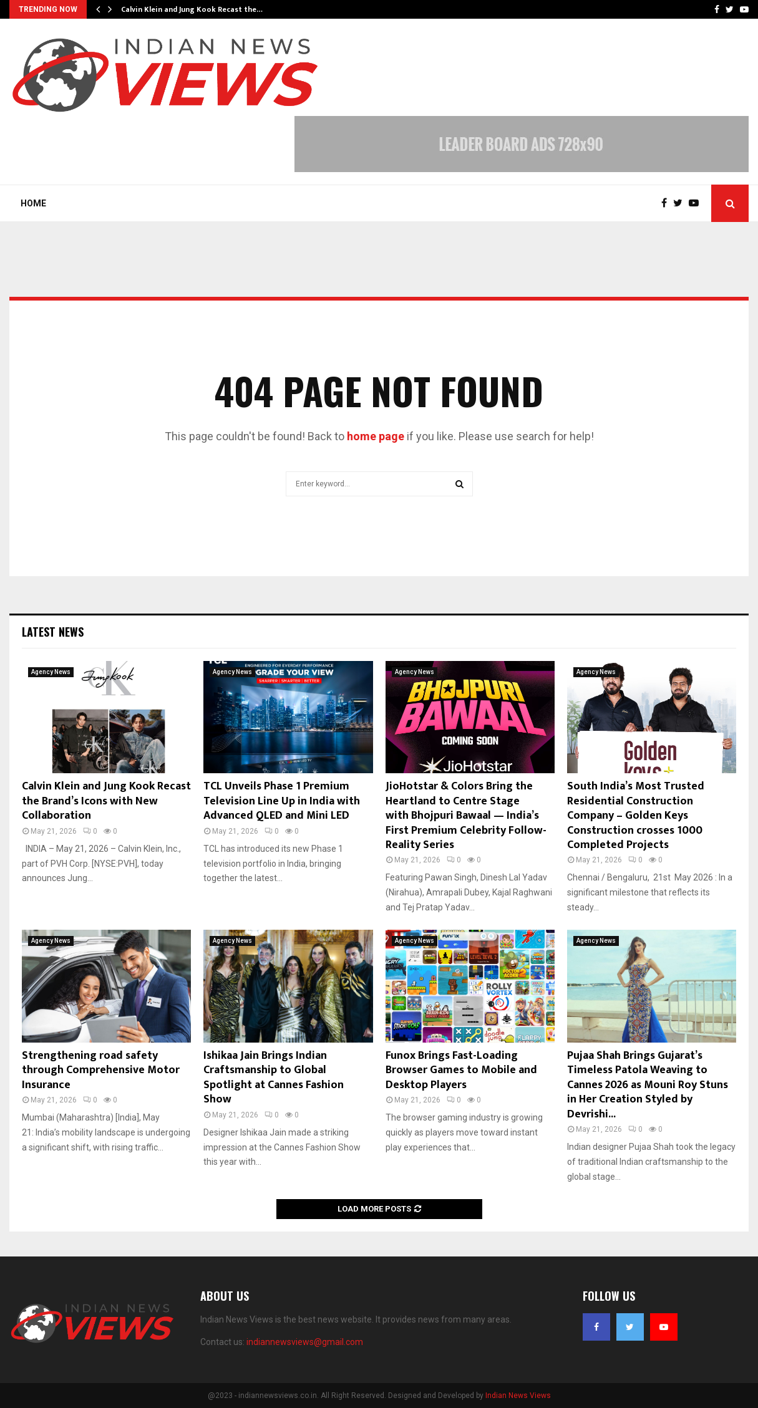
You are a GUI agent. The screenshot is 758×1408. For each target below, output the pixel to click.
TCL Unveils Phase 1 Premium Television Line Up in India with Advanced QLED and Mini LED (281, 801)
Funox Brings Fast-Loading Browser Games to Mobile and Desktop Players (461, 1070)
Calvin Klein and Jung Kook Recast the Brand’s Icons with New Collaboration (106, 801)
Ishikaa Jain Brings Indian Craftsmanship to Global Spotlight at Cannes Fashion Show (273, 1077)
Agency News (50, 671)
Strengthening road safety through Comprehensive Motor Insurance (101, 1070)
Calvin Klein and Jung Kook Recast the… (192, 9)
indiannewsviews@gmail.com (304, 1342)
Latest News (53, 632)
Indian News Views (518, 1395)
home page (375, 436)
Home (33, 203)
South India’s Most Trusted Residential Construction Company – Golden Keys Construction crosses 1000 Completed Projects (635, 815)
